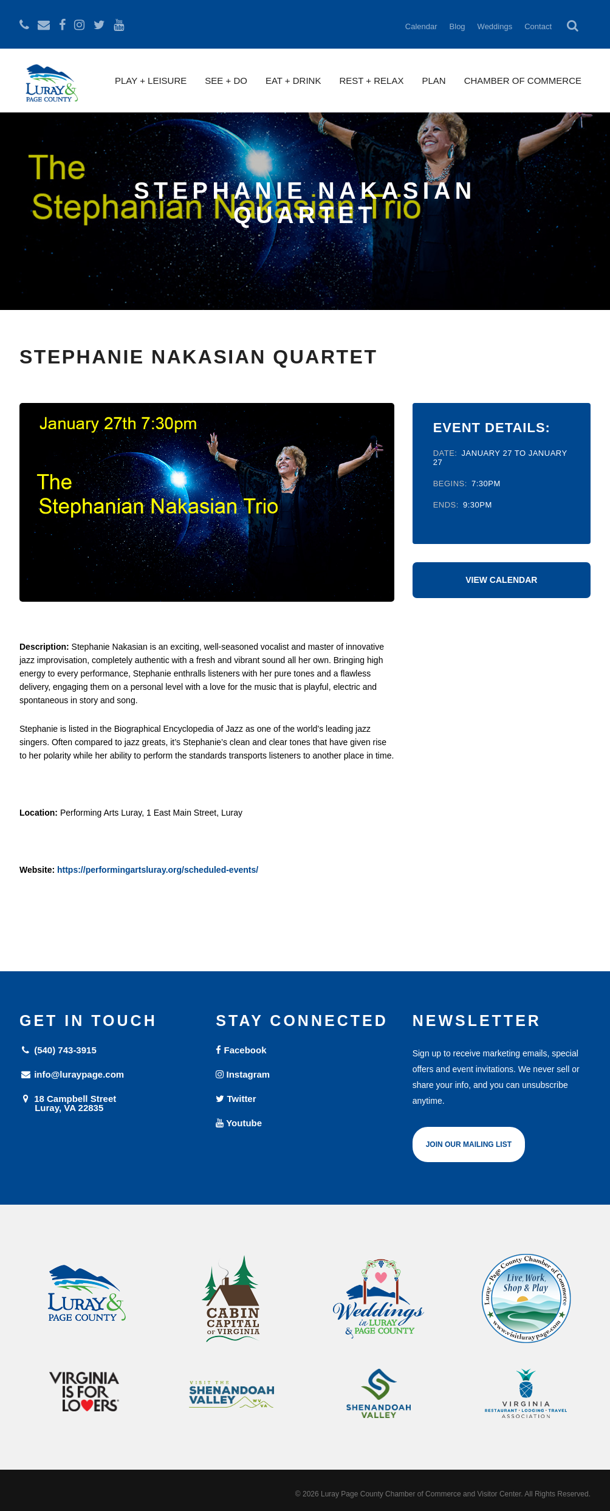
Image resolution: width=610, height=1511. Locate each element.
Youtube (239, 1123)
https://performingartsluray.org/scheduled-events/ (157, 870)
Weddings (495, 26)
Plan (433, 80)
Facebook (241, 1050)
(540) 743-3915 (58, 1050)
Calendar (421, 26)
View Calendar (501, 580)
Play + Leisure (151, 80)
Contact (538, 26)
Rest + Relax (371, 80)
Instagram (243, 1074)
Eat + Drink (293, 80)
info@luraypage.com (71, 1074)
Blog (457, 26)
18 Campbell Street (108, 1102)
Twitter (236, 1098)
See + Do (226, 80)
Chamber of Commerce (522, 80)
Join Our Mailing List (469, 1144)
